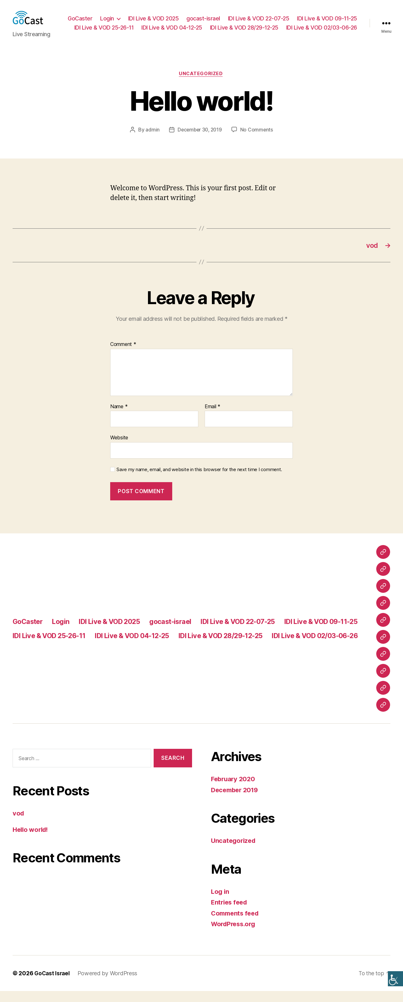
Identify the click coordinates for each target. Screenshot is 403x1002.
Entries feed (230, 913)
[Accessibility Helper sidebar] (395, 978)
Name (119, 417)
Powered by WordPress (109, 984)
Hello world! (32, 840)
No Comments (257, 139)
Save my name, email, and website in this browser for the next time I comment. (199, 481)
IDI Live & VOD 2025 (221, 18)
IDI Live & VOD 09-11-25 (115, 28)
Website (119, 449)
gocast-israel (271, 18)
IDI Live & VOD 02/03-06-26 (321, 37)
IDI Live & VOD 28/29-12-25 (323, 28)
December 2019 (236, 801)
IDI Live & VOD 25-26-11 (183, 28)
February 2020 (234, 790)
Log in (220, 902)
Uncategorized (201, 83)
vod (19, 824)
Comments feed (236, 924)
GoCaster (148, 18)
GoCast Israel (52, 984)
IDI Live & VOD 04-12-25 (250, 28)
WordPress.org (235, 935)
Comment (123, 356)
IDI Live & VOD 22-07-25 (326, 18)
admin (151, 139)
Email (212, 417)
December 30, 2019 (199, 139)
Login (175, 18)
